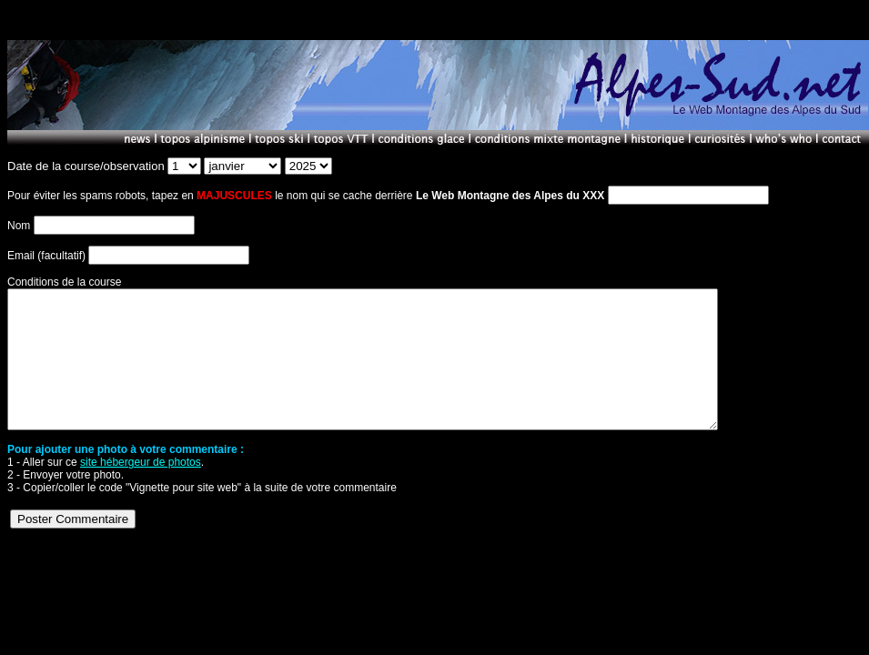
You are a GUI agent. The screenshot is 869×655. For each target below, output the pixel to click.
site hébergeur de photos (140, 489)
